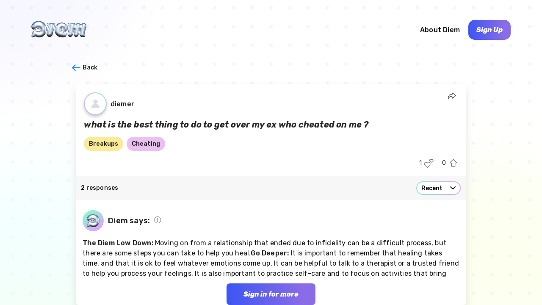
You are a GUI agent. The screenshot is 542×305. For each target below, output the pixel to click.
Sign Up (489, 30)
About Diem (440, 30)
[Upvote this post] (453, 163)
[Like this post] (429, 163)
